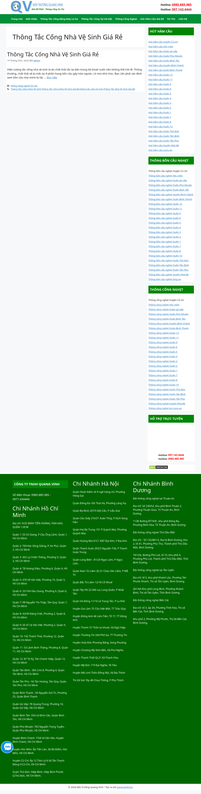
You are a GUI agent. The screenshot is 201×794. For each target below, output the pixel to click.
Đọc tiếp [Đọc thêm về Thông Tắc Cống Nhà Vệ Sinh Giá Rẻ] (52, 77)
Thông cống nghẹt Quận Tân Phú (166, 398)
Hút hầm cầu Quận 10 (160, 126)
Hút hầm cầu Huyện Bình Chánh (166, 65)
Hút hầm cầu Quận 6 (159, 88)
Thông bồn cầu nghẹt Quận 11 (165, 208)
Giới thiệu (31, 18)
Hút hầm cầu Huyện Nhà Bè (163, 145)
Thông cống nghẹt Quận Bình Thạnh (168, 328)
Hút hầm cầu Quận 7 (159, 117)
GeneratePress (125, 787)
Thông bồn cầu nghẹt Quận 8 (164, 251)
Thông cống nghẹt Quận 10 (163, 384)
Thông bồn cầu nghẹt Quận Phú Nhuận (170, 185)
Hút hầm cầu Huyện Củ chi (163, 41)
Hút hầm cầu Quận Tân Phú (163, 140)
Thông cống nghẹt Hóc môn (163, 304)
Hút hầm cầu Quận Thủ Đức (163, 131)
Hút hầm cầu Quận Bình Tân (163, 60)
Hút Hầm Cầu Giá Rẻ (152, 18)
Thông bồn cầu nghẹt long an (164, 279)
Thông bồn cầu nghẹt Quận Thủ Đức (168, 260)
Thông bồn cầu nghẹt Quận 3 (164, 232)
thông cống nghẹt (20, 85)
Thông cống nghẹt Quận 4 (162, 356)
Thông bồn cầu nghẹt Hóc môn (165, 175)
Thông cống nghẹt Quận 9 (162, 342)
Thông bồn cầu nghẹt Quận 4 (164, 227)
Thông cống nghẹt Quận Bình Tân (167, 318)
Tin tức (34, 85)
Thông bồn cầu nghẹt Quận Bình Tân (168, 189)
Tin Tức (171, 18)
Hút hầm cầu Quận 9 (159, 84)
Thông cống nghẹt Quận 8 (162, 380)
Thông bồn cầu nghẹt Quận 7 (164, 246)
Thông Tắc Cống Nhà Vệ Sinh (26, 89)
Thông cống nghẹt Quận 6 (162, 347)
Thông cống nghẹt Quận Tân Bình (167, 394)
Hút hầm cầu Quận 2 (159, 107)
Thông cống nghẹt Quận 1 (162, 370)
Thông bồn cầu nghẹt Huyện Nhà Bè (168, 274)
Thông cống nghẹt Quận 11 (163, 337)
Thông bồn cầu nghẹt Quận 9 (164, 213)
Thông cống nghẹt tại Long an (165, 408)
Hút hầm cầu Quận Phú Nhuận (165, 55)
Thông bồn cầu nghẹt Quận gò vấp (167, 180)
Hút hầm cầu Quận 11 (160, 79)
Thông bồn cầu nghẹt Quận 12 (165, 203)
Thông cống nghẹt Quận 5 (162, 351)
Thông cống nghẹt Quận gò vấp (165, 309)
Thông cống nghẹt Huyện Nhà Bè (166, 403)
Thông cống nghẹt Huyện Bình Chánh (169, 323)
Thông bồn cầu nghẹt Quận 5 (164, 222)
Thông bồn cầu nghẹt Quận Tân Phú (168, 269)
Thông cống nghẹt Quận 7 (162, 375)
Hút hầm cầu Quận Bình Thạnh (165, 70)
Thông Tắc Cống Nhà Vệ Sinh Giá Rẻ (53, 54)
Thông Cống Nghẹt (126, 18)
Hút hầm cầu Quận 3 (159, 103)
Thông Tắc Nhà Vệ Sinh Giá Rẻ (119, 89)
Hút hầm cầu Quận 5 (159, 93)
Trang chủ (17, 18)
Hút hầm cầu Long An (160, 150)
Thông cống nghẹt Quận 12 (163, 332)
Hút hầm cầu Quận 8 (159, 121)
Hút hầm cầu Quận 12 (160, 74)
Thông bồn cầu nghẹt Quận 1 (164, 241)
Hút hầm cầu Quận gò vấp (162, 51)
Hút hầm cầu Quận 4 (159, 98)
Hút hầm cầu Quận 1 (159, 112)
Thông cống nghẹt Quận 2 (162, 365)
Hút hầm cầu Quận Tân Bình (163, 135)
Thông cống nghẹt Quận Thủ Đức (166, 389)
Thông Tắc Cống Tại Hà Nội (96, 18)
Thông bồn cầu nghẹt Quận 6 (164, 218)
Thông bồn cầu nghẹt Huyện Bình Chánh (170, 194)
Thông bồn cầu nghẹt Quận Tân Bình (168, 265)
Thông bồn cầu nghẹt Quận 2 (164, 236)
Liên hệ (183, 18)
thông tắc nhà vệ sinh (91, 89)
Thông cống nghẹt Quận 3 (162, 361)
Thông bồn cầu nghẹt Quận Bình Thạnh (170, 199)
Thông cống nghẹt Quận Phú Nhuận (168, 314)
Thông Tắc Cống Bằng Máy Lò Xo (59, 18)
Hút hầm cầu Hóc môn (160, 46)
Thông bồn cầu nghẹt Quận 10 (165, 255)
